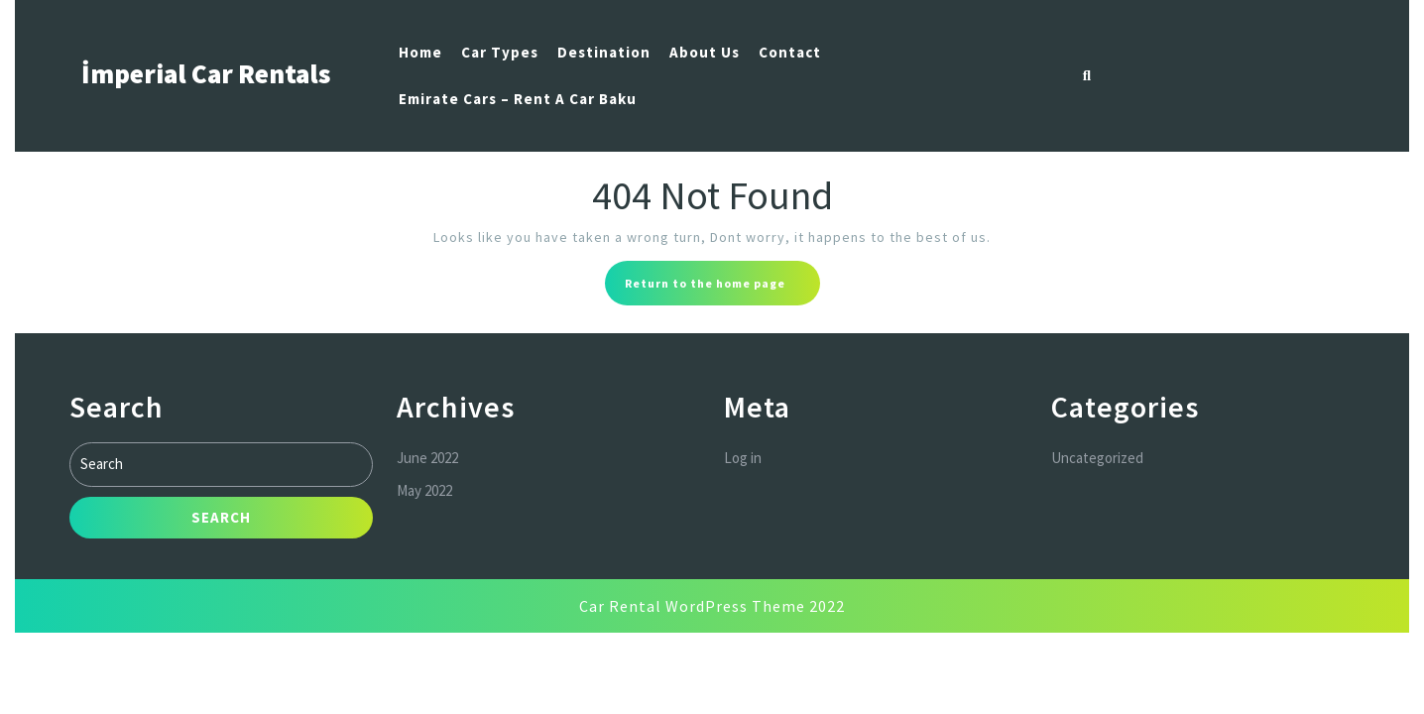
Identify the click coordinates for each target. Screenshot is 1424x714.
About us (704, 52)
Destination (604, 52)
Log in (743, 455)
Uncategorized (1097, 455)
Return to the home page (722, 288)
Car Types (499, 52)
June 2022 (427, 455)
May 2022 (424, 487)
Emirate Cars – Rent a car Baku (518, 98)
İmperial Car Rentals (205, 73)
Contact (790, 52)
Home (420, 52)
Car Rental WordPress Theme (692, 606)
